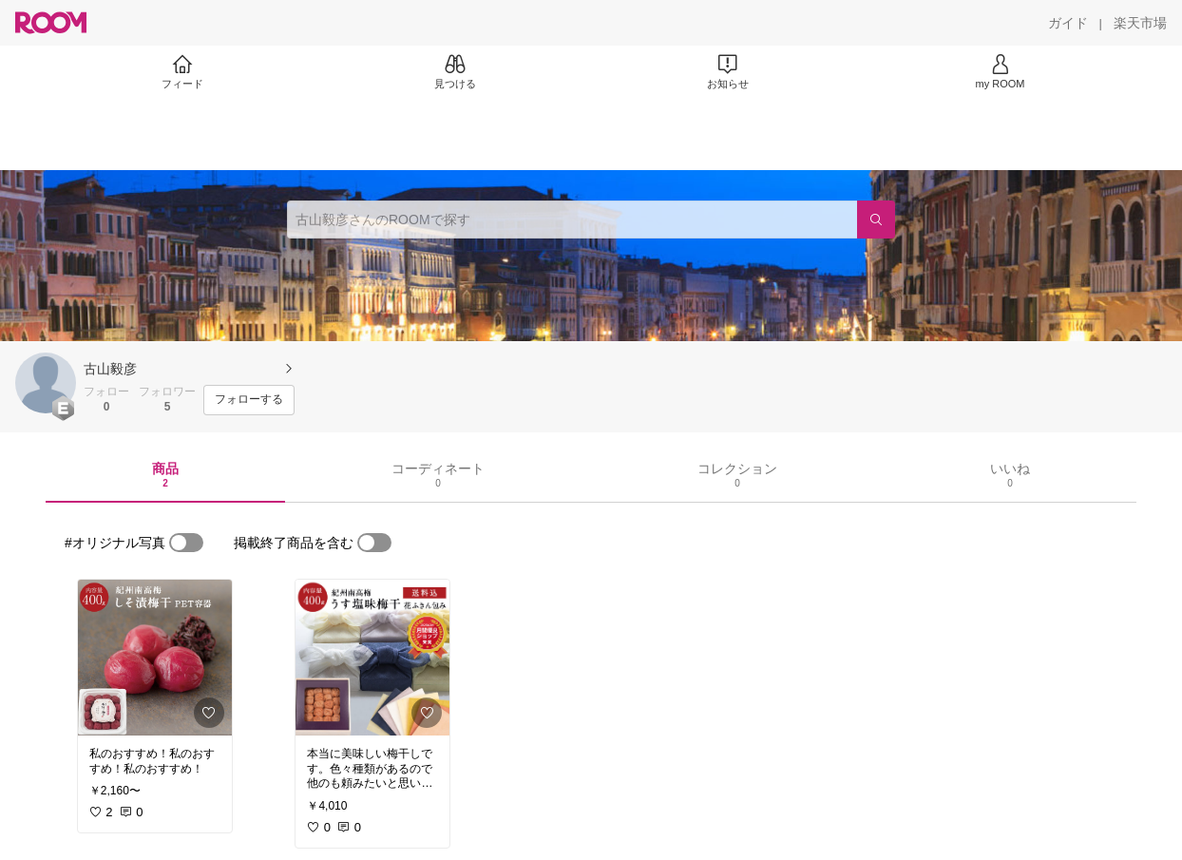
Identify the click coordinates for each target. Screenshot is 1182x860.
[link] (155, 658)
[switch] (186, 542)
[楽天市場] (1140, 22)
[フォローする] (249, 400)
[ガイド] (1068, 22)
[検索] (876, 220)
